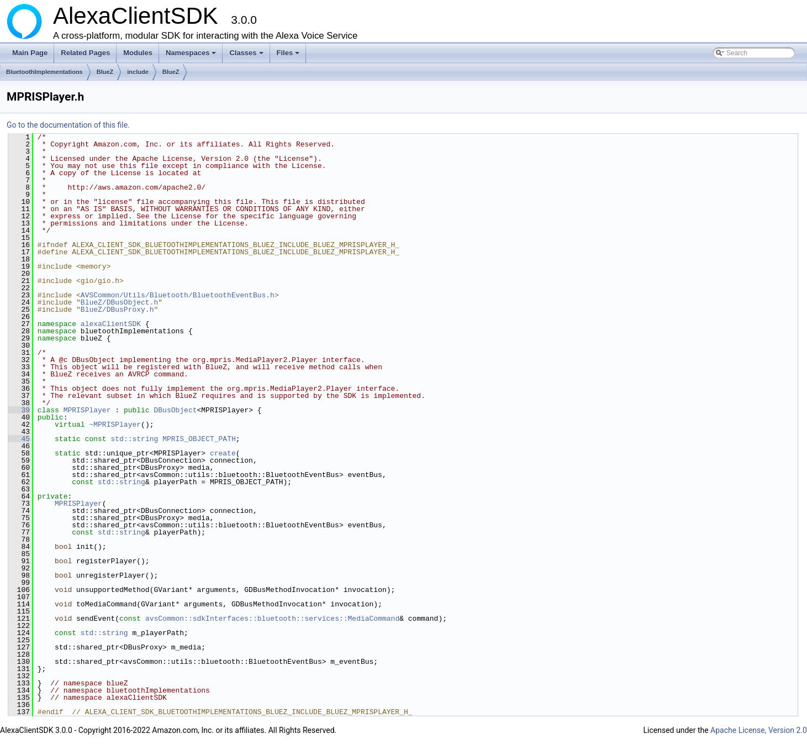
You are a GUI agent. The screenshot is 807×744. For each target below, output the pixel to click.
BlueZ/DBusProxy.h (117, 310)
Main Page (30, 53)
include (138, 72)
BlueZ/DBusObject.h (119, 302)
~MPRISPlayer (115, 424)
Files (289, 56)
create (223, 453)
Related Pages (85, 53)
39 (19, 410)
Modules (137, 53)
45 (19, 439)
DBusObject (175, 410)
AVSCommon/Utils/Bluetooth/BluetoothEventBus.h (178, 295)
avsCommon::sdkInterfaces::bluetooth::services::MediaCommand (272, 619)
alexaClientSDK (111, 324)
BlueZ (105, 72)
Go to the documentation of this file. (68, 124)
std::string (134, 439)
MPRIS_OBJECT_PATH (199, 439)
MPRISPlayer (87, 410)
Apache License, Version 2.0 (758, 730)
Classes (247, 56)
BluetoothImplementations (44, 72)
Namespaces (192, 56)
